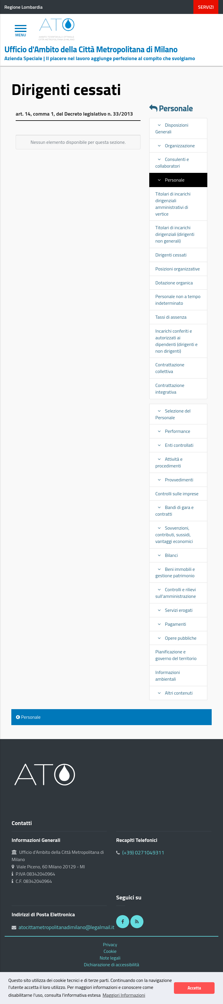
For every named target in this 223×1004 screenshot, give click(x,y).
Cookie (110, 951)
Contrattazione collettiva (169, 368)
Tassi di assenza (170, 316)
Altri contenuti (174, 692)
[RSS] (136, 921)
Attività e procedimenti (169, 462)
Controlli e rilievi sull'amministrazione (175, 593)
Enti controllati (174, 445)
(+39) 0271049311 (143, 852)
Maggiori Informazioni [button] (123, 995)
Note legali (110, 957)
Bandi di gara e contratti (174, 510)
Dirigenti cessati (170, 254)
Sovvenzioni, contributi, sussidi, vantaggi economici (174, 534)
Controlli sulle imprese (177, 493)
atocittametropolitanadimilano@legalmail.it (66, 927)
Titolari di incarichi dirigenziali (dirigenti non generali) (174, 234)
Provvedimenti (174, 479)
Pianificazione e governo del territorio (176, 655)
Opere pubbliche (176, 637)
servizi (206, 6)
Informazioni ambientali (167, 675)
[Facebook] (122, 921)
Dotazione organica (174, 282)
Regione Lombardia (23, 6)
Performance (172, 431)
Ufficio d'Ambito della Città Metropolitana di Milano (90, 49)
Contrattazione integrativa (169, 388)
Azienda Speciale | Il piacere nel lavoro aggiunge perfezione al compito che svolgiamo (99, 58)
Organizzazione (175, 145)
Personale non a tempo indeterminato (177, 299)
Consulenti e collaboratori (172, 162)
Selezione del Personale (172, 414)
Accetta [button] (194, 988)
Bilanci (166, 555)
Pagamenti (170, 624)
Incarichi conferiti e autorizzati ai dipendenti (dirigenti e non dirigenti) (176, 340)
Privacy (110, 944)
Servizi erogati (174, 610)
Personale (171, 108)
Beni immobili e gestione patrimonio (175, 572)
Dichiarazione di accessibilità (111, 964)
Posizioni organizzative (177, 268)
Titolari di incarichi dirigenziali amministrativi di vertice (172, 203)
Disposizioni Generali (171, 128)
